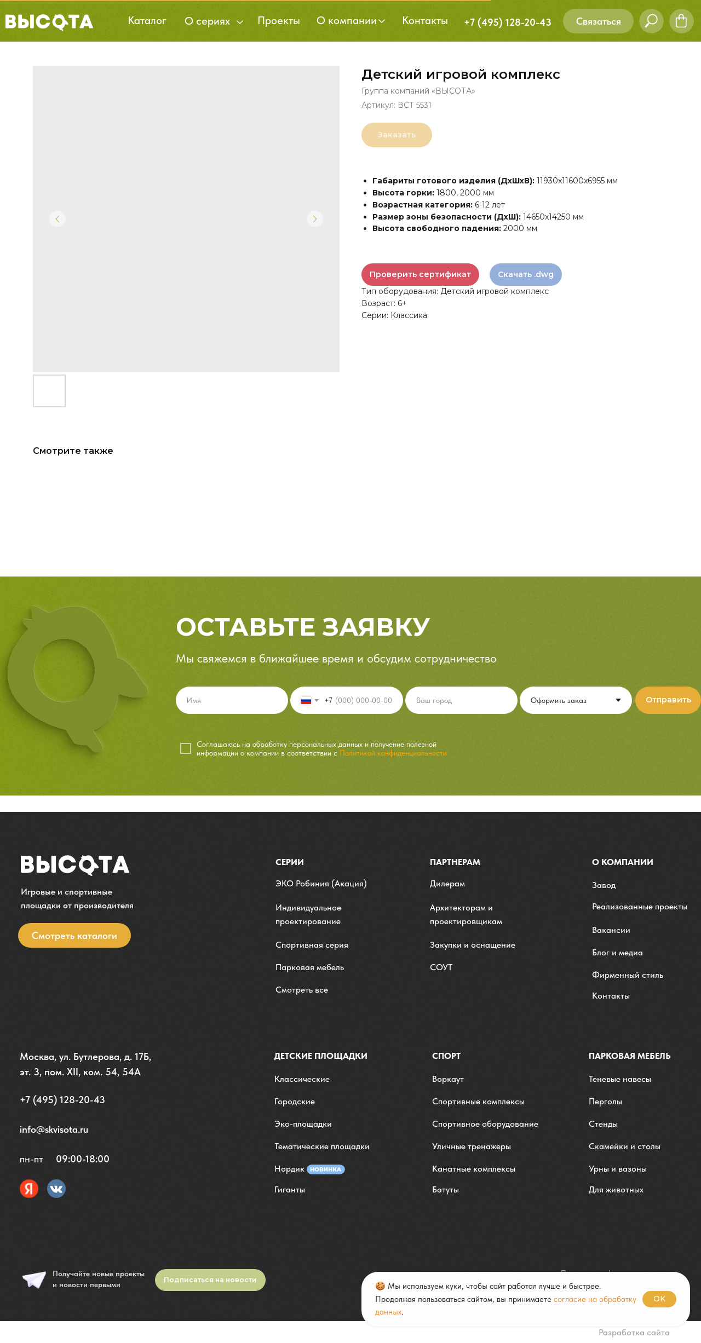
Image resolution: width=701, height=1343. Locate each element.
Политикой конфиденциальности (393, 752)
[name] (232, 700)
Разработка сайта (634, 1332)
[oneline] (461, 700)
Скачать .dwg (526, 274)
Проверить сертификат (420, 274)
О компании (622, 862)
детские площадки (320, 1056)
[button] (598, 21)
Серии (289, 862)
